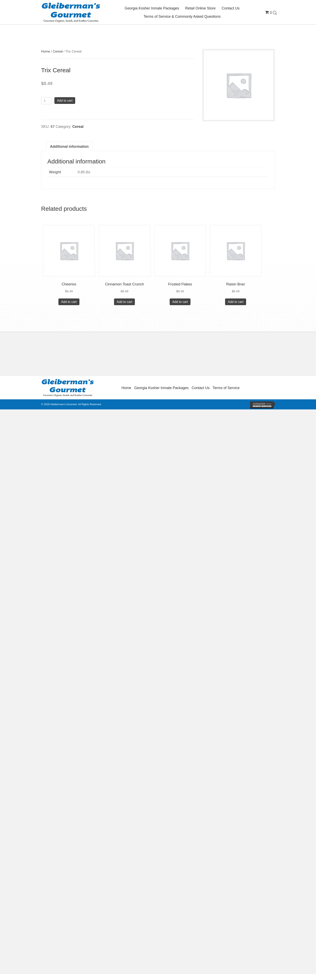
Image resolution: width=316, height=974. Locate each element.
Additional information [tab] (69, 147)
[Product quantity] (46, 100)
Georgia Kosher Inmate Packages (161, 388)
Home (45, 51)
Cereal (58, 51)
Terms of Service (226, 388)
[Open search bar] (275, 13)
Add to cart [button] (69, 302)
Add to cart (65, 100)
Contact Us (201, 388)
